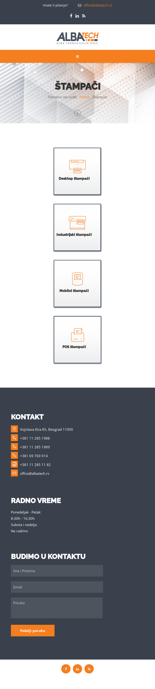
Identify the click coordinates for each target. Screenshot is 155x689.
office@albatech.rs (98, 5)
